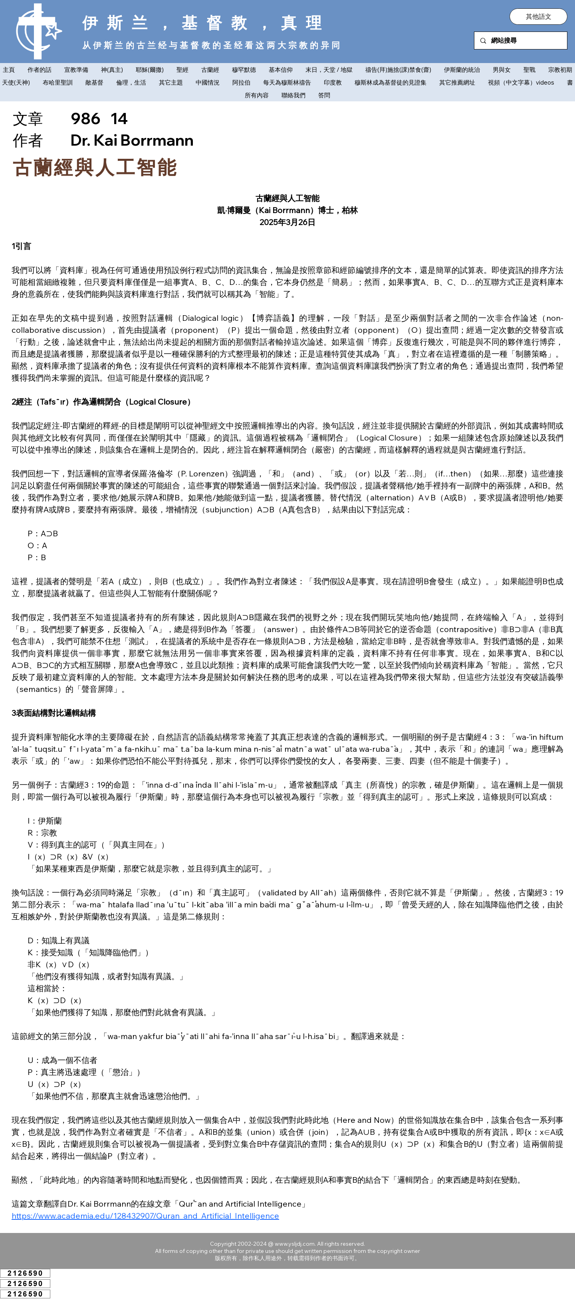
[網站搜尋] (521, 40)
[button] (538, 16)
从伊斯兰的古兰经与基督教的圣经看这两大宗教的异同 (212, 45)
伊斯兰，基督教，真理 (206, 22)
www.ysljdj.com (295, 1243)
